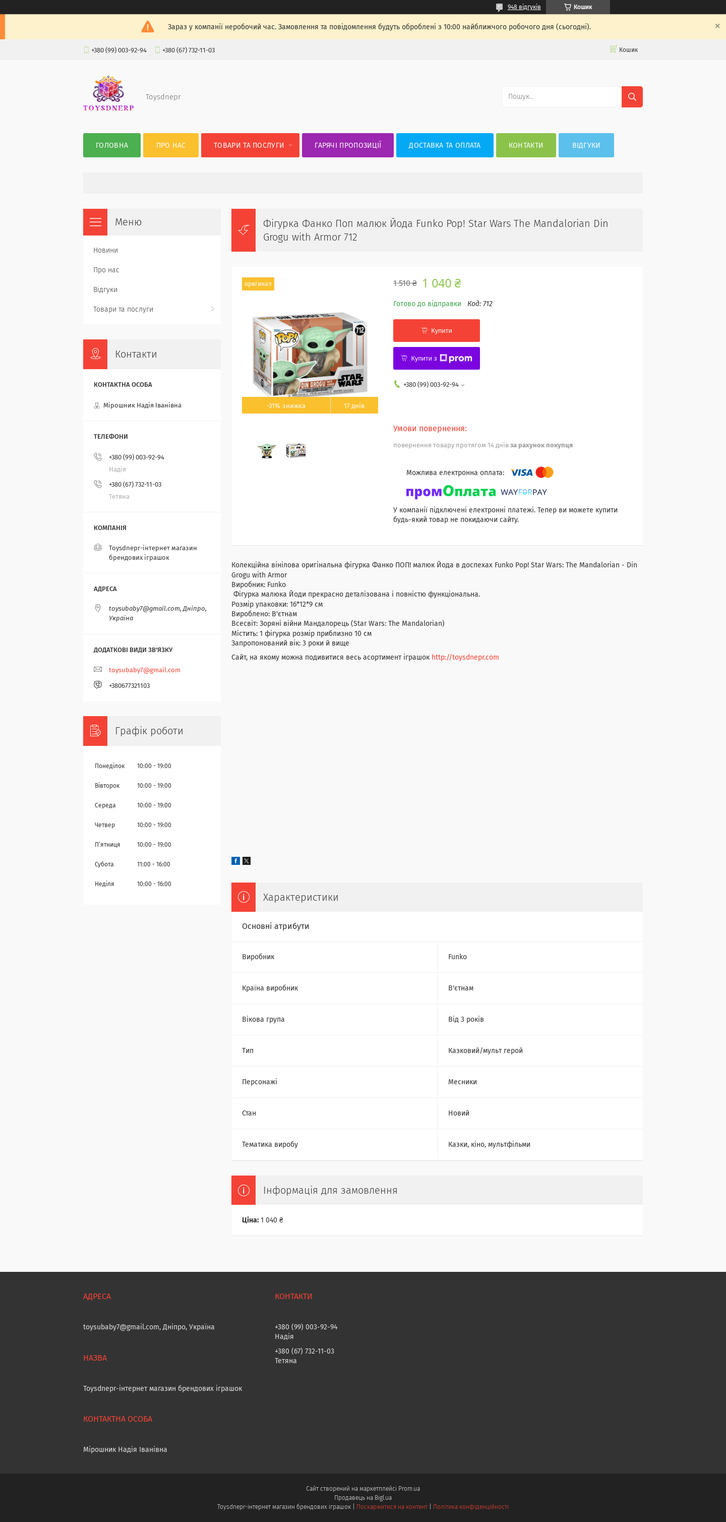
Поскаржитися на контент (392, 1506)
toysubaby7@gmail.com (144, 670)
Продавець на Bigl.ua (363, 1497)
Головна (112, 145)
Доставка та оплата (444, 145)
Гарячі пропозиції (348, 145)
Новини (105, 250)
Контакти (526, 145)
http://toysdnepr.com (465, 657)
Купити (441, 330)
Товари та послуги (249, 145)
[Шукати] (632, 96)
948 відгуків (524, 7)
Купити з (441, 358)
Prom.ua (409, 1488)
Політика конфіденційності (471, 1506)
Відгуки (586, 145)
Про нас (171, 145)
